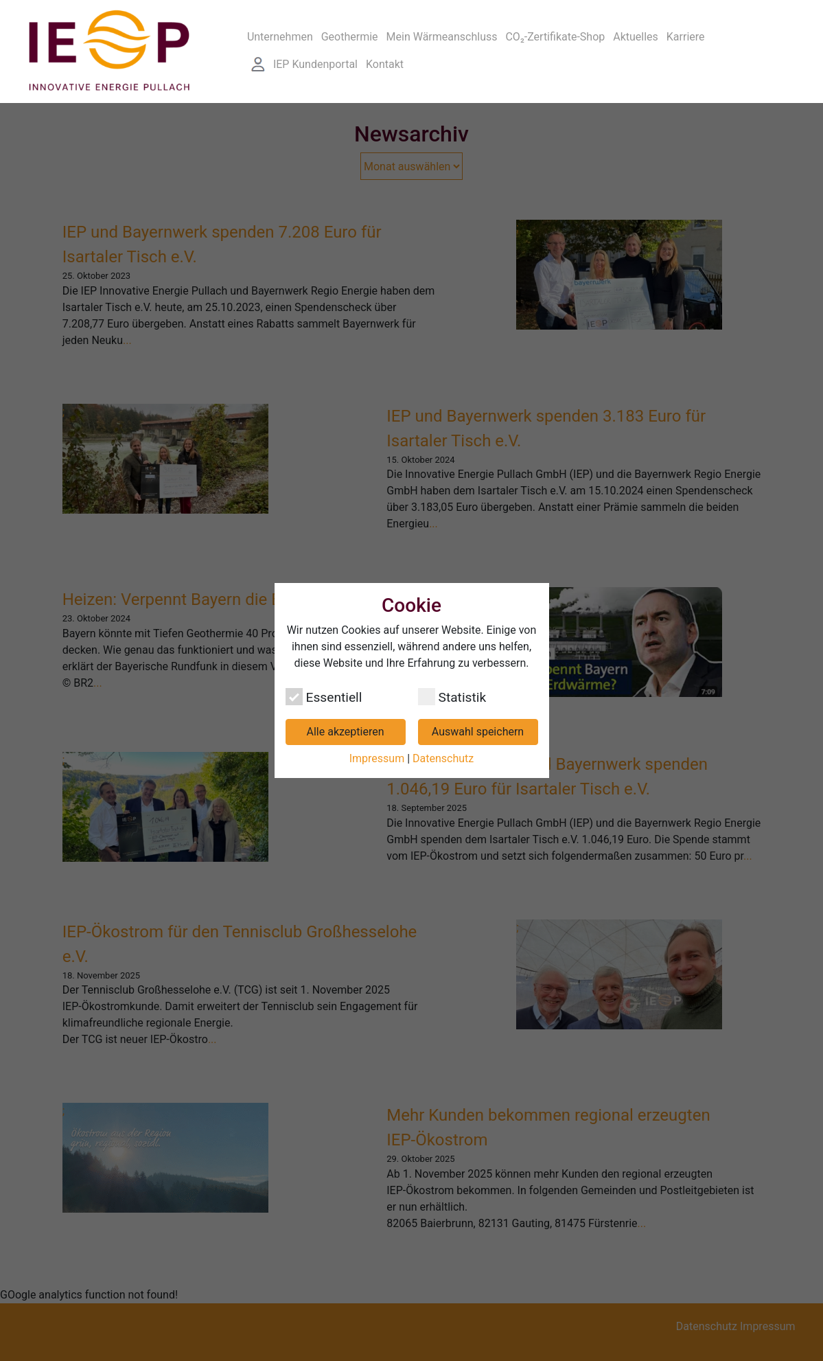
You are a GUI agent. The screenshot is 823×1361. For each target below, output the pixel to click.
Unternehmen (280, 36)
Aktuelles (635, 36)
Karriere (685, 36)
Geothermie (349, 36)
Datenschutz (443, 758)
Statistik (452, 696)
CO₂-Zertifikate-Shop (555, 36)
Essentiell (324, 696)
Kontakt (385, 64)
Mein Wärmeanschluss (442, 36)
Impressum (377, 758)
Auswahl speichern (478, 731)
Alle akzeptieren (345, 731)
